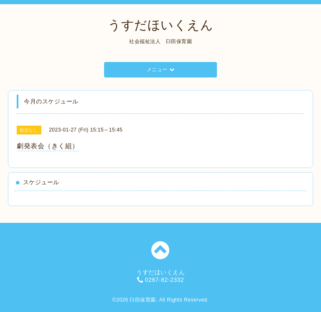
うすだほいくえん (160, 25)
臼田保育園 (143, 300)
